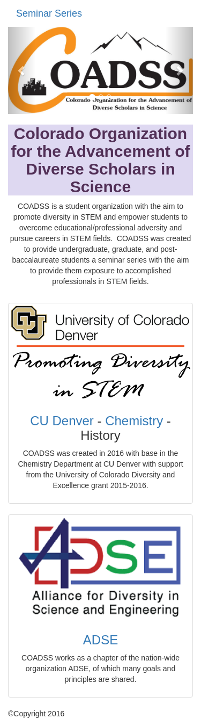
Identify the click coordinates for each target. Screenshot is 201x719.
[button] (22, 70)
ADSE (100, 640)
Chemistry (134, 420)
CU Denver (62, 420)
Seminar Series (49, 13)
